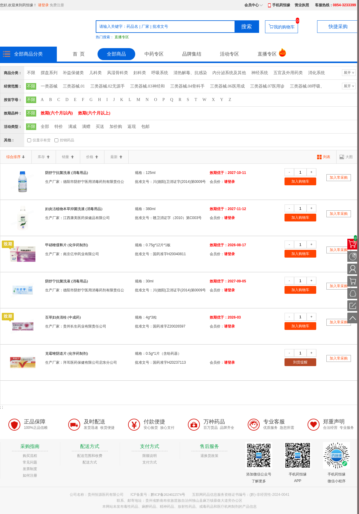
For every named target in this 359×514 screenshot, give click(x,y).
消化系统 (316, 73)
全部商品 (116, 53)
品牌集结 (191, 53)
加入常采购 (339, 177)
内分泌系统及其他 (229, 73)
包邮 (145, 126)
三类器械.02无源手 (107, 86)
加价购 (115, 126)
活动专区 (229, 53)
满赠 (86, 126)
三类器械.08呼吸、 (307, 86)
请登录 (43, 5)
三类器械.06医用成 (227, 86)
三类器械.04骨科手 (187, 86)
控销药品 (67, 140)
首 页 (79, 53)
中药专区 (154, 53)
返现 (131, 126)
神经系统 (259, 73)
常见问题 (30, 462)
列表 (326, 157)
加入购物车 (300, 181)
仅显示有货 (42, 140)
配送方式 (90, 462)
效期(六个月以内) (57, 113)
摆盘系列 (49, 73)
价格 (92, 156)
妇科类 (139, 73)
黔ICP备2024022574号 (168, 494)
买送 (100, 126)
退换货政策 (209, 456)
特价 (58, 126)
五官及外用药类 (288, 73)
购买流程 (30, 456)
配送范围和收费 (89, 456)
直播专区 (122, 37)
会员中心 (251, 5)
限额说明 (149, 456)
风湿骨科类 (117, 73)
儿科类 (95, 73)
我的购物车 (284, 27)
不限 (31, 73)
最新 (116, 156)
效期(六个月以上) (94, 113)
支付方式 (149, 462)
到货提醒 (300, 362)
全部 (45, 126)
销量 (68, 156)
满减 (72, 126)
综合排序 (15, 156)
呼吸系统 (159, 73)
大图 (349, 157)
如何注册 (30, 475)
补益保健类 (73, 73)
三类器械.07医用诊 (267, 86)
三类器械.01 (74, 86)
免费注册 (57, 5)
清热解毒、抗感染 (190, 73)
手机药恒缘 (281, 5)
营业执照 (302, 5)
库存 (44, 156)
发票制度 (30, 469)
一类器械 (49, 86)
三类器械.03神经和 (147, 86)
